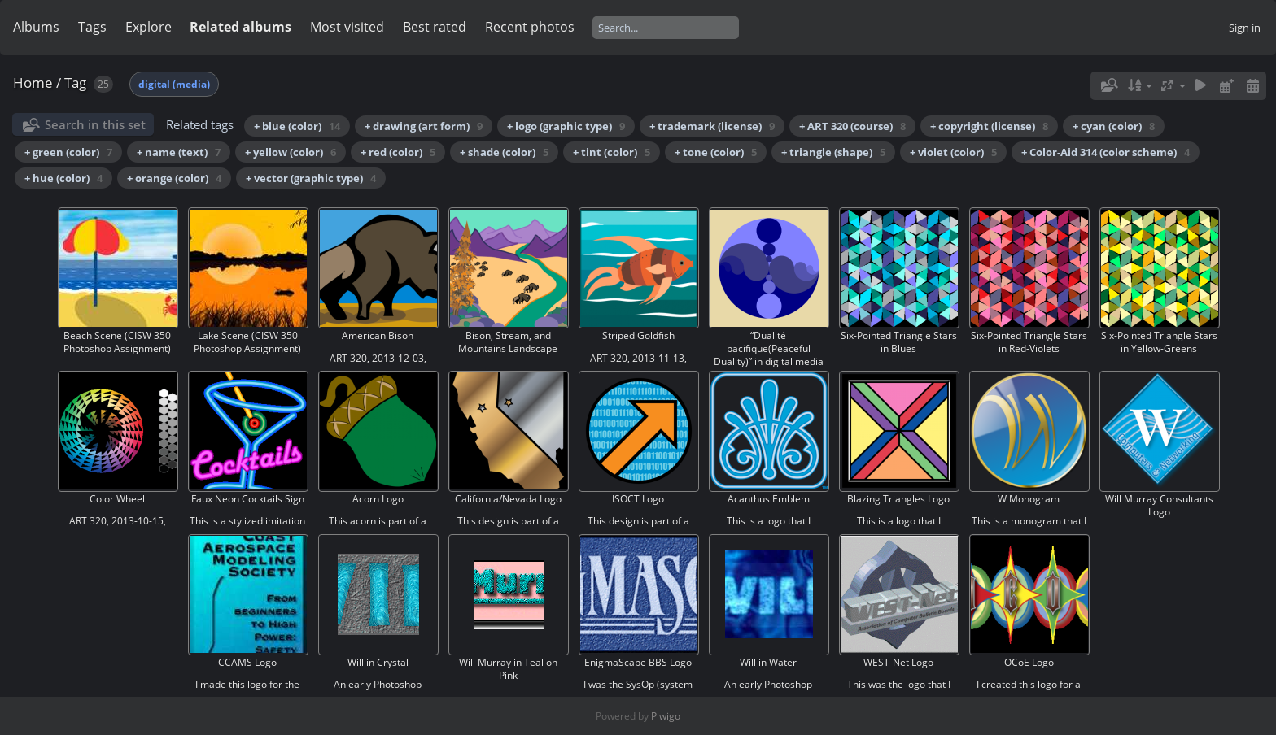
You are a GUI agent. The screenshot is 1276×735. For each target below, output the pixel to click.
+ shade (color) (504, 152)
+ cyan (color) (1114, 126)
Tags (92, 27)
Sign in (1245, 27)
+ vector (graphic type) (311, 178)
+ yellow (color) (290, 152)
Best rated (434, 27)
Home (33, 82)
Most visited (347, 27)
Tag (75, 82)
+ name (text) (179, 152)
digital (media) (174, 84)
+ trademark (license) (712, 126)
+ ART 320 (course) (852, 126)
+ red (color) (398, 152)
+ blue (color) (297, 126)
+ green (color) (68, 152)
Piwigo (665, 716)
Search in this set (95, 124)
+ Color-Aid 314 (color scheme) (1105, 152)
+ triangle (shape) (833, 152)
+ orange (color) (174, 178)
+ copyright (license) (989, 126)
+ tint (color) (611, 152)
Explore (148, 27)
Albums (36, 27)
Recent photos (530, 27)
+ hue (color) (63, 178)
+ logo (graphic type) (566, 126)
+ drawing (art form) (424, 126)
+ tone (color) (716, 152)
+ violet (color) (953, 152)
